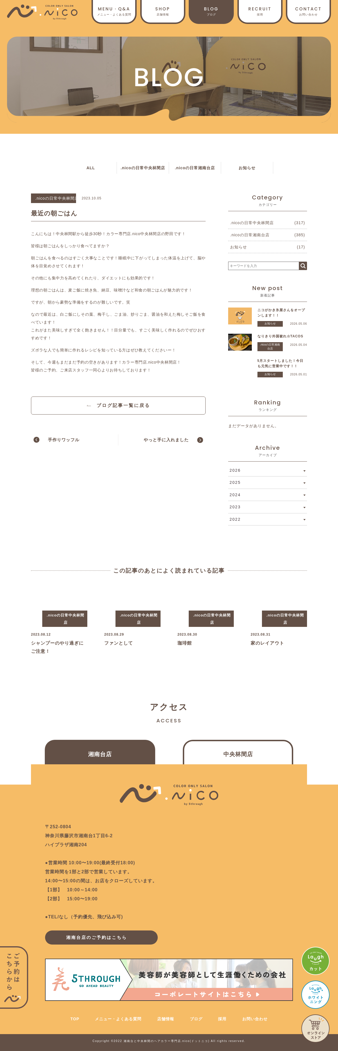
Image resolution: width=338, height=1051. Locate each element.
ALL (90, 168)
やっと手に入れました (166, 439)
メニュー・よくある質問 (118, 1019)
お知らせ (247, 168)
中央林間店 (238, 754)
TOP (74, 1019)
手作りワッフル (63, 439)
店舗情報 (163, 11)
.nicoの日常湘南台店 (195, 168)
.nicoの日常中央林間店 (143, 168)
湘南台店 (100, 754)
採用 (260, 11)
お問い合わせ (308, 11)
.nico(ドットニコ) (195, 1041)
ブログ (211, 11)
